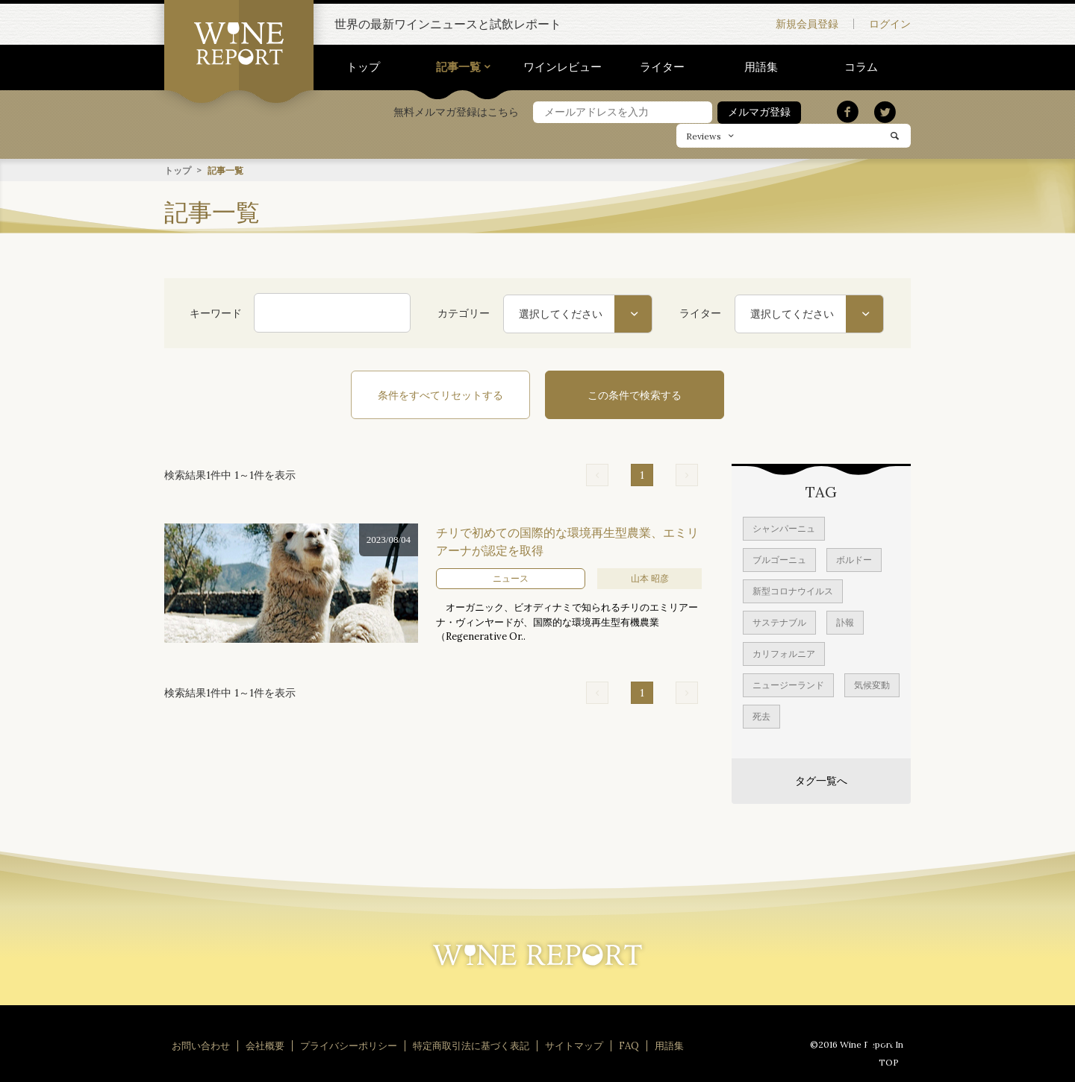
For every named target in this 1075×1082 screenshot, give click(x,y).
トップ (363, 67)
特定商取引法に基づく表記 (471, 1045)
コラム (861, 67)
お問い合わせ (201, 1045)
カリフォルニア (783, 652)
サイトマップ (574, 1045)
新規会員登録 (807, 24)
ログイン (890, 24)
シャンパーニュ (783, 527)
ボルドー (854, 558)
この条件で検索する (635, 394)
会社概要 (265, 1045)
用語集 (761, 67)
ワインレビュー (562, 67)
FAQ (629, 1045)
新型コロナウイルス (792, 590)
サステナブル (779, 621)
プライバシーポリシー (348, 1045)
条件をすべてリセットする (440, 394)
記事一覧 (458, 67)
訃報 (845, 621)
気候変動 (872, 684)
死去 (761, 715)
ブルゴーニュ (779, 558)
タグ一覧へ (821, 780)
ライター (662, 67)
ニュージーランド (788, 684)
